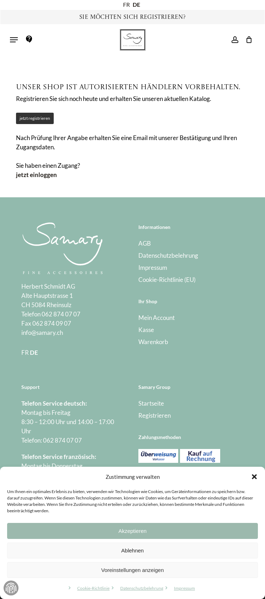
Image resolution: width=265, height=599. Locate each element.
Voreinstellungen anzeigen (132, 570)
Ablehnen (132, 550)
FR (126, 4)
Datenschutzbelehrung (141, 588)
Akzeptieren (132, 531)
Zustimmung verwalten (11, 588)
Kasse (146, 329)
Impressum (184, 588)
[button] (254, 476)
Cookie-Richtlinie (93, 588)
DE (136, 4)
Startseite (151, 403)
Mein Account (156, 317)
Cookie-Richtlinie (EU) (167, 279)
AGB (144, 243)
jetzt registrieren (35, 118)
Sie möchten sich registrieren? (132, 17)
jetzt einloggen (36, 174)
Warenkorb (153, 342)
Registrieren (154, 415)
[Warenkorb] (247, 39)
